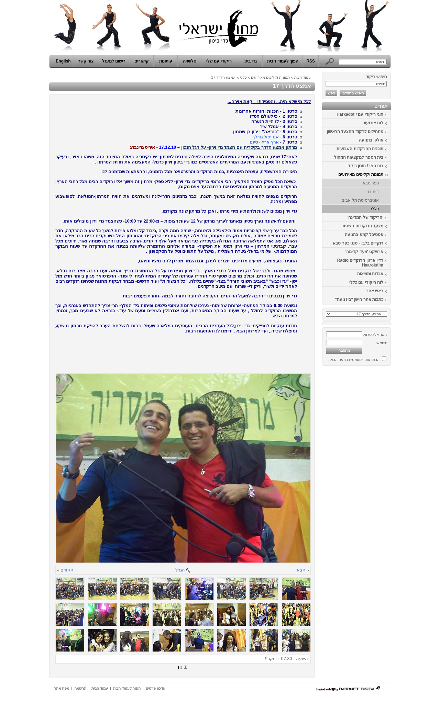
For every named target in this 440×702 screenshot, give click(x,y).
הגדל (180, 570)
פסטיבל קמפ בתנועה (364, 234)
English (63, 61)
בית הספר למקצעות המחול (358, 157)
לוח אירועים (372, 123)
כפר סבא (371, 183)
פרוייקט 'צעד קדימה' (364, 251)
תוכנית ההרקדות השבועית (360, 148)
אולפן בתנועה (371, 140)
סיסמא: (381, 343)
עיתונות (165, 61)
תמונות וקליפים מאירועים (360, 174)
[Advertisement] (370, 472)
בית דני (372, 191)
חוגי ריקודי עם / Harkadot (360, 114)
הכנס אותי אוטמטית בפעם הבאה (354, 360)
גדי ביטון (249, 61)
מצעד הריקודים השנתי (363, 226)
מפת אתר (61, 688)
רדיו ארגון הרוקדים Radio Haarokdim (360, 263)
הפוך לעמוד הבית (282, 61)
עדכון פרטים (155, 688)
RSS (310, 61)
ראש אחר (374, 290)
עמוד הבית (302, 77)
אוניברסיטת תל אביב (360, 200)
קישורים (141, 61)
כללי (375, 208)
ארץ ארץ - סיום (264, 142)
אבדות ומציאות (370, 273)
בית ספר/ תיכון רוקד (365, 165)
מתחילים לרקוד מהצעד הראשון (355, 131)
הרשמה (80, 688)
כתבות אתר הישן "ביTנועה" (359, 299)
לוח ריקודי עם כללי (366, 282)
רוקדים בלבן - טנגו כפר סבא (358, 243)
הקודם (67, 570)
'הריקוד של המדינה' (365, 217)
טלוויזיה (189, 61)
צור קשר (86, 61)
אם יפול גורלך (266, 136)
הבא (301, 570)
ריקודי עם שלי (219, 61)
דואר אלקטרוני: (375, 334)
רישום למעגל (113, 61)
